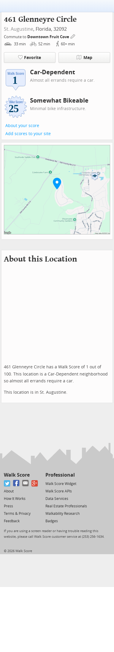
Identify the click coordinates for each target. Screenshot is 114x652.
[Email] (25, 483)
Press (8, 506)
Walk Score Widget (60, 484)
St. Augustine (18, 29)
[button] (57, 183)
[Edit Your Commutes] (73, 36)
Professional (60, 475)
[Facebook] (16, 483)
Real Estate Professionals (66, 506)
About (9, 491)
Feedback (12, 521)
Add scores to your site (28, 133)
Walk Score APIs (58, 491)
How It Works (15, 499)
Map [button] (84, 57)
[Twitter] (7, 483)
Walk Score (17, 475)
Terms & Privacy (17, 514)
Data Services (56, 499)
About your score (22, 125)
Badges (51, 521)
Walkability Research (62, 514)
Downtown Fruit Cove (48, 37)
